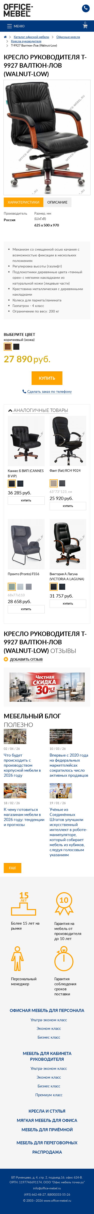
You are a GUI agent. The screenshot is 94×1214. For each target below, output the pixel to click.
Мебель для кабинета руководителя (47, 1056)
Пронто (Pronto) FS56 (23, 574)
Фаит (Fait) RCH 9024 (65, 470)
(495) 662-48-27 (35, 1194)
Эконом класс (49, 1028)
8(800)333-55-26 (58, 1194)
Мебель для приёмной (47, 1129)
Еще (12, 868)
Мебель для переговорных (47, 1143)
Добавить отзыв (26, 659)
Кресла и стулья (47, 1111)
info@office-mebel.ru (47, 1188)
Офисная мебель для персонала (47, 1010)
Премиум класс (48, 1094)
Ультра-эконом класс (49, 1019)
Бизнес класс (49, 1037)
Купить (47, 378)
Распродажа (47, 1152)
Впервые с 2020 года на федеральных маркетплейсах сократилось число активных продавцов (69, 765)
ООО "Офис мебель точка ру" (64, 1182)
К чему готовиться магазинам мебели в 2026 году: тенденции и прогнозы (24, 817)
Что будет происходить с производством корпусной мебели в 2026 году (22, 765)
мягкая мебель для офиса (47, 1120)
